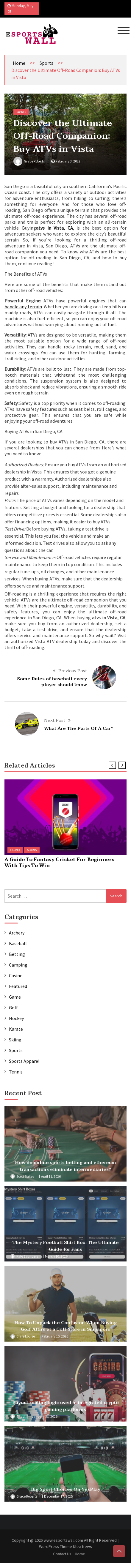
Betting (17, 954)
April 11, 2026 (51, 1178)
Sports (46, 63)
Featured (18, 986)
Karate (16, 1029)
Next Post (54, 720)
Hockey (16, 1018)
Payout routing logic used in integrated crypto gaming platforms (65, 1408)
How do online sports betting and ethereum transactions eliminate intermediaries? (65, 1168)
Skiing (15, 1040)
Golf (13, 1008)
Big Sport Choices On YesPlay (65, 1491)
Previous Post (72, 671)
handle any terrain (23, 307)
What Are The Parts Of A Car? (78, 728)
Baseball (18, 943)
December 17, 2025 (58, 1498)
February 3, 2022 (68, 161)
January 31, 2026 (44, 1418)
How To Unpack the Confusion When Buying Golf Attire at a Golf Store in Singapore (65, 1328)
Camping (18, 965)
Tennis (16, 1072)
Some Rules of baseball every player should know (52, 682)
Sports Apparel (24, 1061)
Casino (15, 850)
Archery (16, 933)
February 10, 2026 (55, 1338)
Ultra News (82, 1548)
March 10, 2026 (56, 1258)
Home (19, 63)
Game (15, 997)
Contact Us (64, 1553)
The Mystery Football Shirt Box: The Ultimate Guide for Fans (66, 1248)
